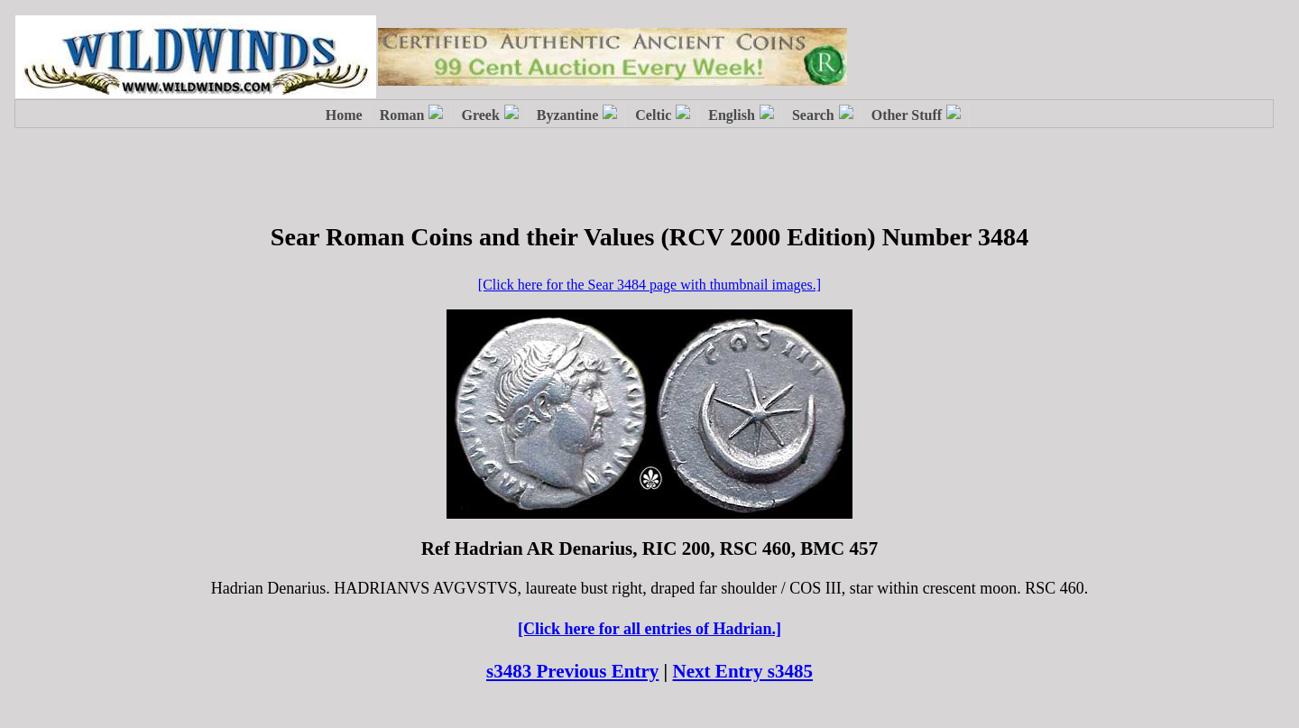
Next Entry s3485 (743, 671)
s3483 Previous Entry (572, 671)
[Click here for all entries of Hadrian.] (649, 629)
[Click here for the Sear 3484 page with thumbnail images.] (649, 284)
